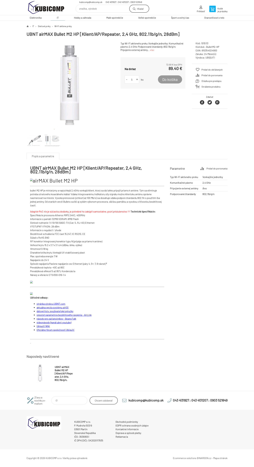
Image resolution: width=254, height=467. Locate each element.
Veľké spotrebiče (147, 17)
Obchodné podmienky (126, 421)
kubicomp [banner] (46, 7)
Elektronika (36, 17)
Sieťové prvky (44, 26)
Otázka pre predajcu (211, 81)
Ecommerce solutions (184, 458)
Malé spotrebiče (114, 17)
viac (152, 49)
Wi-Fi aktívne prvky (63, 26)
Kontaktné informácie (127, 429)
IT (58, 17)
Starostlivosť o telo (214, 17)
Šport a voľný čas (180, 17)
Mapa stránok (220, 458)
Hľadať (140, 8)
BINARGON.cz (204, 458)
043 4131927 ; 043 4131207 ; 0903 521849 (124, 2)
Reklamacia (121, 436)
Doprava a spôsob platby (128, 433)
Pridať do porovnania (212, 75)
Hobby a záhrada (82, 17)
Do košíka (170, 79)
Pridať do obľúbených (212, 69)
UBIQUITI (210, 57)
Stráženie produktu (211, 86)
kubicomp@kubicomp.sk (90, 2)
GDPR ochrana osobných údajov (132, 425)
